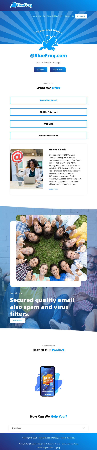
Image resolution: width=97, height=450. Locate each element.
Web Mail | (50, 448)
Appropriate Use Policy (70, 444)
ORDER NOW (57, 70)
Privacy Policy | (24, 444)
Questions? (16, 428)
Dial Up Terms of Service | (52, 444)
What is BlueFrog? (54, 16)
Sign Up (41, 16)
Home (34, 16)
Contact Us (69, 16)
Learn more (53, 189)
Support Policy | (36, 444)
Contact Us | (41, 448)
